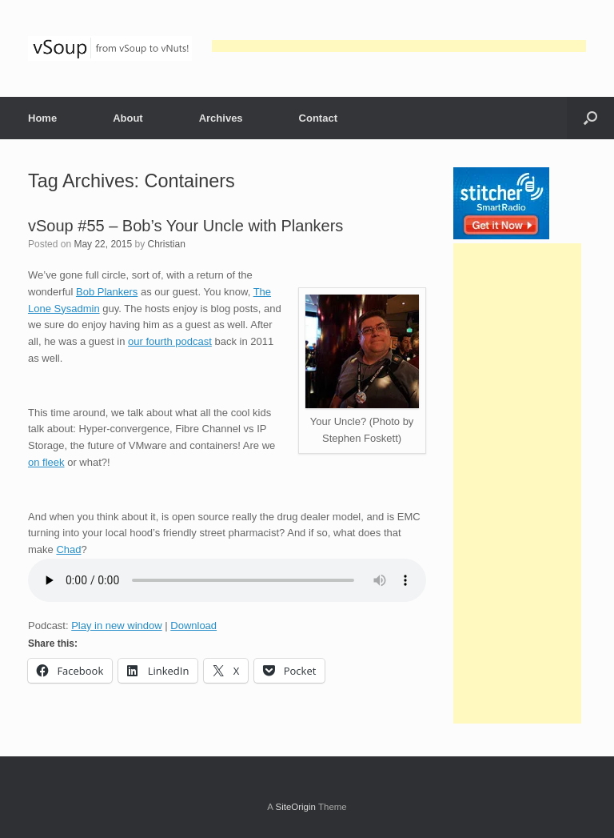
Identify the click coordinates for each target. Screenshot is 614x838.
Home (42, 118)
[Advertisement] (399, 46)
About (128, 118)
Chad (68, 549)
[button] (590, 118)
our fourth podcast (170, 341)
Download (193, 625)
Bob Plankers (107, 292)
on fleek (46, 462)
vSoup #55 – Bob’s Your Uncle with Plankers (185, 226)
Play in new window (116, 625)
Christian (166, 244)
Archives (221, 118)
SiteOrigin (295, 807)
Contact (318, 118)
